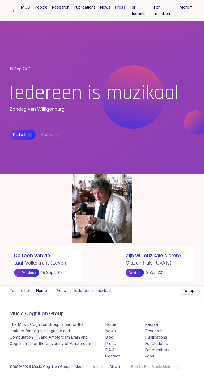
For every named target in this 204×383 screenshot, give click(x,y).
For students (138, 10)
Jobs (149, 356)
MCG (25, 7)
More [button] (184, 7)
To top (188, 290)
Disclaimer (118, 366)
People (41, 7)
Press (120, 7)
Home (41, 290)
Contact (112, 356)
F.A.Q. (110, 350)
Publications (85, 7)
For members (162, 10)
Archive (48, 134)
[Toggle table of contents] (12, 10)
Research (60, 7)
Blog (109, 337)
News (105, 7)
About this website (90, 366)
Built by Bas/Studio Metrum (153, 366)
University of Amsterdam (68, 343)
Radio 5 (20, 134)
